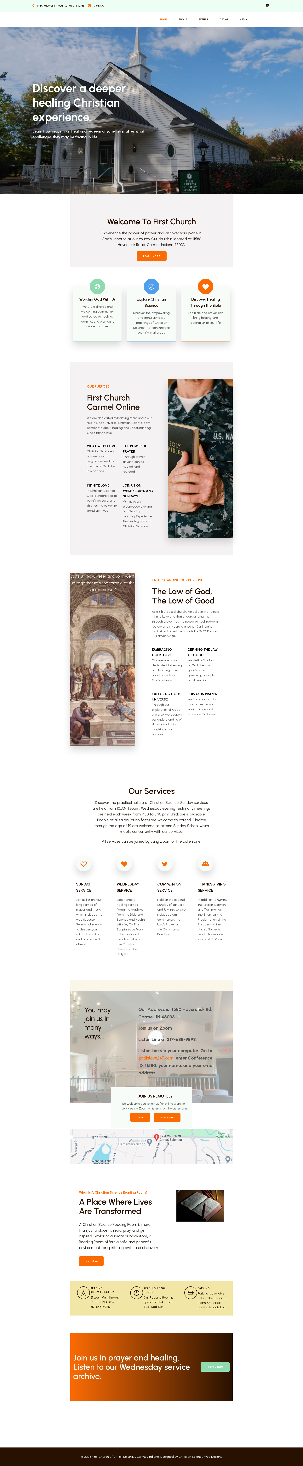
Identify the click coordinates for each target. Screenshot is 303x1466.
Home (163, 19)
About (183, 19)
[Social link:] (268, 6)
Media (243, 19)
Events (203, 19)
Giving (224, 19)
